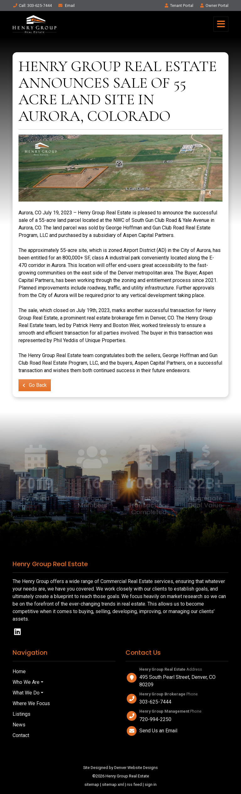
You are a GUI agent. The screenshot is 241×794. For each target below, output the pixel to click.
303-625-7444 (155, 702)
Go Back (35, 385)
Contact (21, 735)
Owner (213, 5)
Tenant (178, 5)
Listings (21, 714)
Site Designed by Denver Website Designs (120, 767)
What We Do (26, 693)
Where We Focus (31, 703)
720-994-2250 (155, 719)
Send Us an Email (158, 731)
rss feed (134, 784)
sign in (151, 784)
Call (32, 5)
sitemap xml (113, 784)
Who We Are (26, 682)
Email (66, 5)
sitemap (91, 784)
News (19, 725)
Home (19, 671)
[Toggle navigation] (220, 24)
